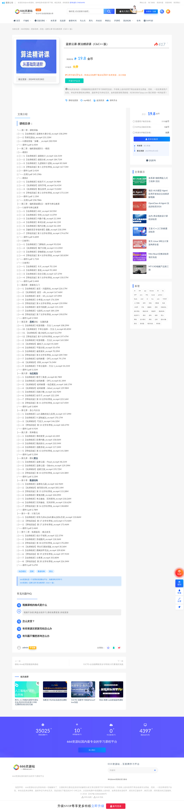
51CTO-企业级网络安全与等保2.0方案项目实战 (103, 664)
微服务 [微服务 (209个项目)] (149, 307)
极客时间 (73, 20)
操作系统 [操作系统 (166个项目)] (137, 311)
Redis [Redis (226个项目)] (135, 299)
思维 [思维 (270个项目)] (156, 307)
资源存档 (168, 3)
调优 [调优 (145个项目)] (150, 319)
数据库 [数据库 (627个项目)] (154, 311)
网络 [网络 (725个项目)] (135, 319)
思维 (32, 321)
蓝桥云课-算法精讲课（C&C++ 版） (42, 583)
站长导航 (98, 797)
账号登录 (115, 806)
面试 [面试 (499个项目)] (135, 323)
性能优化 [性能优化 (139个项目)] (163, 307)
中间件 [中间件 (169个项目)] (165, 299)
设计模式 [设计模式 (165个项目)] (143, 319)
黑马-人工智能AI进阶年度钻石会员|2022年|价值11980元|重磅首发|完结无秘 (26, 702)
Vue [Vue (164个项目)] (152, 299)
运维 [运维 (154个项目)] (156, 319)
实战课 (63, 20)
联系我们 (177, 3)
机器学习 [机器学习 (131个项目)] (137, 315)
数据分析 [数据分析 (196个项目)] (145, 311)
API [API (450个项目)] (140, 291)
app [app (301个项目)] (145, 291)
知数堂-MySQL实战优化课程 (55, 700)
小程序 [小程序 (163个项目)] (136, 307)
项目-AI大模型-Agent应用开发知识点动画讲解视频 (159, 193)
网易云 (108, 20)
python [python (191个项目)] (160, 295)
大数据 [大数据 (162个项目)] (157, 303)
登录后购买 (152, 139)
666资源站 (25, 29)
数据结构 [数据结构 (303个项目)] (161, 311)
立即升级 (97, 805)
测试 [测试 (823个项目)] (144, 315)
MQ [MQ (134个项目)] (147, 295)
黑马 (91, 20)
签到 (179, 583)
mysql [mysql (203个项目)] (153, 295)
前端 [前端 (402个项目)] (150, 303)
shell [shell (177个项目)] (142, 299)
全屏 (179, 600)
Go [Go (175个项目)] (163, 291)
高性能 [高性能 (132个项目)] (158, 323)
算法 (36, 458)
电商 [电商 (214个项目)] (156, 315)
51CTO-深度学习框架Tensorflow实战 (83, 701)
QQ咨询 (151, 160)
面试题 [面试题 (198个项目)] (142, 323)
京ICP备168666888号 (97, 794)
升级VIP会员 (74, 81)
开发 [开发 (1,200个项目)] (142, 307)
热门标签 (151, 3)
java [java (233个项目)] (141, 295)
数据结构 (34, 480)
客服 (179, 591)
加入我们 (125, 11)
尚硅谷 (99, 20)
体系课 (54, 20)
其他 (42, 29)
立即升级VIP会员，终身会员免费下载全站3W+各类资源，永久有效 (96, 75)
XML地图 (86, 797)
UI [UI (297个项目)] (147, 299)
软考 (139, 20)
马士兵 (83, 20)
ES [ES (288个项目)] (158, 291)
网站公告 (143, 3)
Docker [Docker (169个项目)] (152, 291)
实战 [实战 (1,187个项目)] (163, 303)
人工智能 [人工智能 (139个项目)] (137, 303)
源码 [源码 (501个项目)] (150, 315)
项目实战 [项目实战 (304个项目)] (150, 323)
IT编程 (26, 20)
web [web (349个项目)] (158, 299)
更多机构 (127, 20)
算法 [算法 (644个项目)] (162, 315)
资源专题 (160, 3)
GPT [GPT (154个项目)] (135, 295)
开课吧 (117, 20)
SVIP (179, 572)
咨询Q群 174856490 (77, 3)
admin (25, 647)
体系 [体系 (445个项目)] (144, 303)
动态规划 (34, 373)
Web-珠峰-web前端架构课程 (111, 700)
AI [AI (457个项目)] (134, 291)
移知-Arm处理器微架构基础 (26, 664)
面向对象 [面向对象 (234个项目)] (163, 319)
